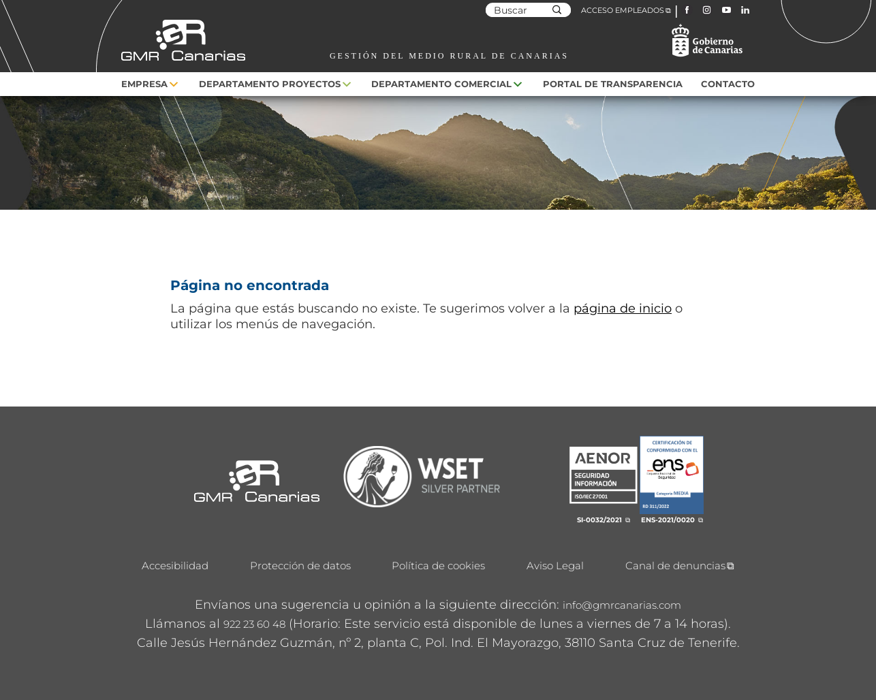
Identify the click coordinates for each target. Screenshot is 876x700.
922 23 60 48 (254, 624)
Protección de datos (300, 565)
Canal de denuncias (675, 565)
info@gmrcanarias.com (622, 605)
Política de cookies (438, 565)
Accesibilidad (175, 565)
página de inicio (623, 308)
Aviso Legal (555, 565)
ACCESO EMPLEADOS (622, 10)
